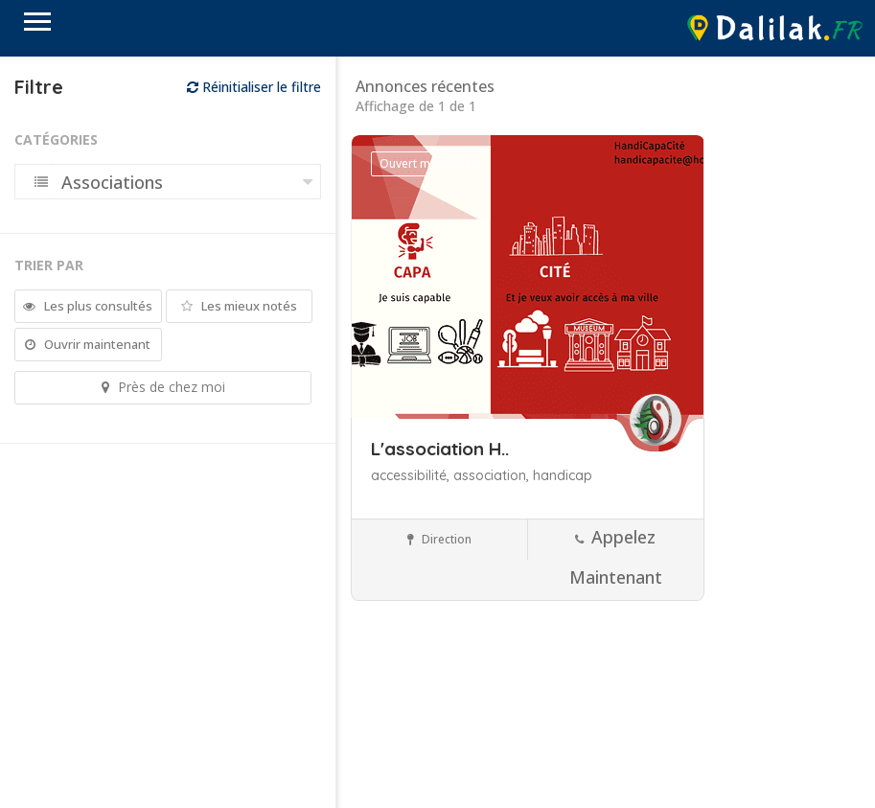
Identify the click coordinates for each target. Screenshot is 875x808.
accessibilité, (412, 475)
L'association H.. (440, 448)
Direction (439, 539)
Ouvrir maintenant (87, 344)
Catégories (56, 139)
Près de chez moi (163, 387)
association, (493, 475)
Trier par (48, 265)
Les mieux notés (239, 305)
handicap (562, 475)
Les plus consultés (87, 305)
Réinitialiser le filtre (254, 87)
